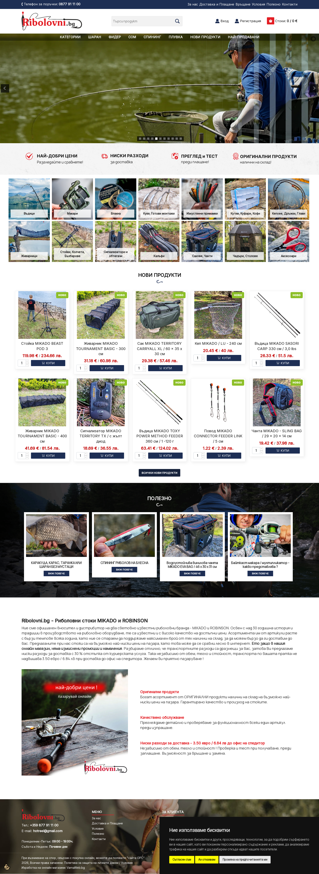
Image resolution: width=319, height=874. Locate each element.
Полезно (274, 4)
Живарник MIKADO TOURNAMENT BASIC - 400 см (42, 436)
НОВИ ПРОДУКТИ (205, 37)
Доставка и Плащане (216, 4)
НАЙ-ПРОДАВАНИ (243, 37)
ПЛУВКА (176, 37)
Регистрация (250, 21)
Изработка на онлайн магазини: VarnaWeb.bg (53, 867)
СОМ (132, 37)
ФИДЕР (115, 37)
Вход (225, 21)
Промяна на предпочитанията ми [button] (245, 859)
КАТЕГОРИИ (70, 37)
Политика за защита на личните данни (91, 862)
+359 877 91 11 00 (44, 825)
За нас (193, 4)
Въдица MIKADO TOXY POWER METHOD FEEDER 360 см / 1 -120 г (159, 436)
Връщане (243, 4)
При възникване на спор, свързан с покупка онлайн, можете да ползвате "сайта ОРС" (83, 858)
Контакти (289, 4)
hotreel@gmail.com (47, 831)
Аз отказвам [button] (206, 859)
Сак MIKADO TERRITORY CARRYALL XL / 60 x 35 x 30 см (159, 348)
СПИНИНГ (152, 37)
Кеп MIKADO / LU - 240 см (218, 343)
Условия (258, 4)
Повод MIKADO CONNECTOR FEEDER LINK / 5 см (218, 436)
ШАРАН (94, 37)
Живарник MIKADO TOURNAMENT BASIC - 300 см (101, 348)
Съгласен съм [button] (182, 859)
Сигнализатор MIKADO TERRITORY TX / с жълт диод (101, 436)
